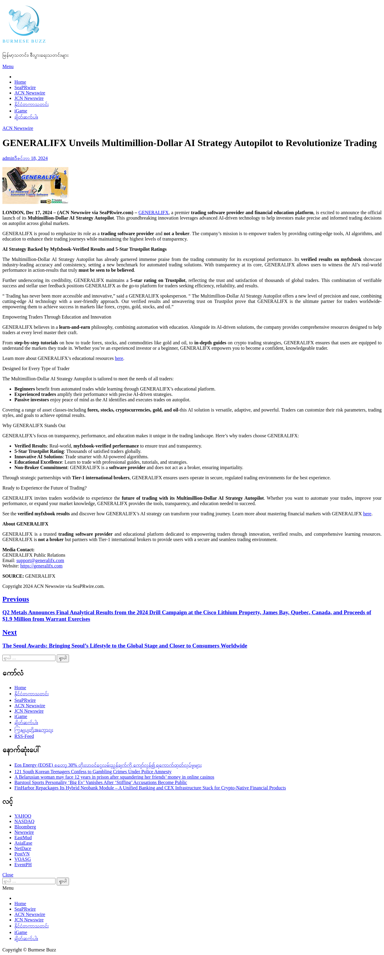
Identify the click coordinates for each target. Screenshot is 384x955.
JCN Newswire (29, 98)
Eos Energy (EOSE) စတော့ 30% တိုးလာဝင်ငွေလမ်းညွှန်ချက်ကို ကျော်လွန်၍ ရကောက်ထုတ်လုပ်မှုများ (108, 765)
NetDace (22, 848)
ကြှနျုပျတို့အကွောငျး (33, 729)
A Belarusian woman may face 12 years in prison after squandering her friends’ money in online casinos (114, 777)
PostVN (22, 853)
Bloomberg (25, 826)
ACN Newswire (29, 92)
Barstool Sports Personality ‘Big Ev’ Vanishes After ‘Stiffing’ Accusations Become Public (100, 782)
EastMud (23, 837)
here (119, 358)
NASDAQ (24, 821)
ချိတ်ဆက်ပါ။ (26, 116)
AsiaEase (23, 843)
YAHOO (22, 816)
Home (20, 82)
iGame (20, 110)
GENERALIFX (154, 212)
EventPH (23, 864)
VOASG (22, 859)
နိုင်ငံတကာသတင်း (31, 104)
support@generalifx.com (40, 560)
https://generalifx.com (41, 565)
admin (8, 158)
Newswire (24, 832)
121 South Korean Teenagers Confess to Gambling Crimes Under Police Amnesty (93, 771)
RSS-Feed (24, 736)
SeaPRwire (25, 87)
